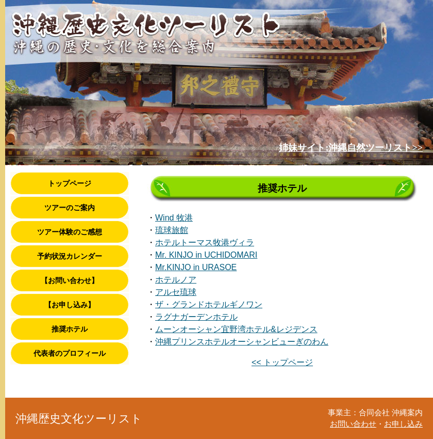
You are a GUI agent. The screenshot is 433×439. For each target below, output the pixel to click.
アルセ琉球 (175, 292)
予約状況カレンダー (69, 256)
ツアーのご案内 (69, 207)
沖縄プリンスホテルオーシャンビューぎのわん (241, 341)
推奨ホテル (70, 329)
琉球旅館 (171, 230)
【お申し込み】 (69, 305)
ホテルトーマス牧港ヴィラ (204, 242)
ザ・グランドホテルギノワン (208, 304)
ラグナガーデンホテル (196, 316)
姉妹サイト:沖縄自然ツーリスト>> (351, 148)
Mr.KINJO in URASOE (196, 267)
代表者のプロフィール (70, 353)
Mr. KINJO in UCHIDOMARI (206, 254)
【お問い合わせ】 (69, 280)
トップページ (69, 183)
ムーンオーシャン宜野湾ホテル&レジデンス (236, 329)
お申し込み (403, 424)
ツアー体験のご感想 (69, 232)
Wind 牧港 (174, 217)
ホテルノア (175, 279)
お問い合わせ (353, 424)
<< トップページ (282, 362)
